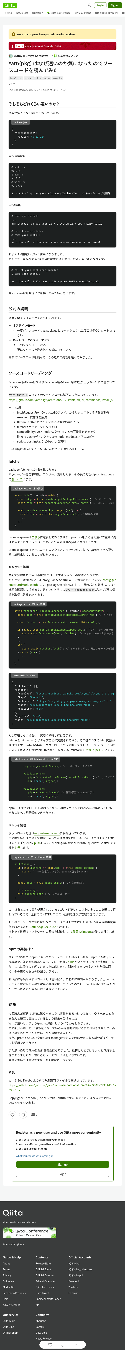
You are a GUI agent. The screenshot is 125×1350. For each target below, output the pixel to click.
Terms (6, 1269)
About (6, 1263)
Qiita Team (9, 1321)
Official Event (83, 13)
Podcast (73, 1293)
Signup (115, 5)
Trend (8, 13)
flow (38, 78)
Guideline (8, 1281)
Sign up (62, 1164)
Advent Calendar (45, 1281)
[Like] (12, 1115)
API (37, 1305)
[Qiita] (10, 5)
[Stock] (23, 1115)
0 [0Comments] (34, 1114)
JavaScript (16, 78)
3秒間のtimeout (81, 931)
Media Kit (8, 1287)
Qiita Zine (8, 1326)
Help (5, 1299)
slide (71, 962)
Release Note (43, 1263)
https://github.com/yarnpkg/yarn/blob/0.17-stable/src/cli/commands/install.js (61, 400)
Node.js (29, 78)
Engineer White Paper (48, 1299)
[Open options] (75, 1345)
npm (47, 78)
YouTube (73, 1287)
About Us (41, 1321)
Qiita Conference (59, 13)
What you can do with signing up (34, 1156)
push (37, 843)
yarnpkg (57, 78)
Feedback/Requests (14, 1293)
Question (37, 13)
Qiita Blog (41, 1332)
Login (100, 5)
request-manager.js (47, 833)
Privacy (7, 1275)
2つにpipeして (94, 750)
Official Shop (10, 1332)
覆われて (17, 479)
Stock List (22, 13)
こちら (35, 537)
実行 (17, 847)
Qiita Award (42, 1293)
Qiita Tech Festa (45, 1287)
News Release (44, 1338)
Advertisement (11, 1305)
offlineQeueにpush (43, 927)
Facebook (74, 1281)
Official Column (106, 13)
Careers (40, 1326)
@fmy (29, 55)
